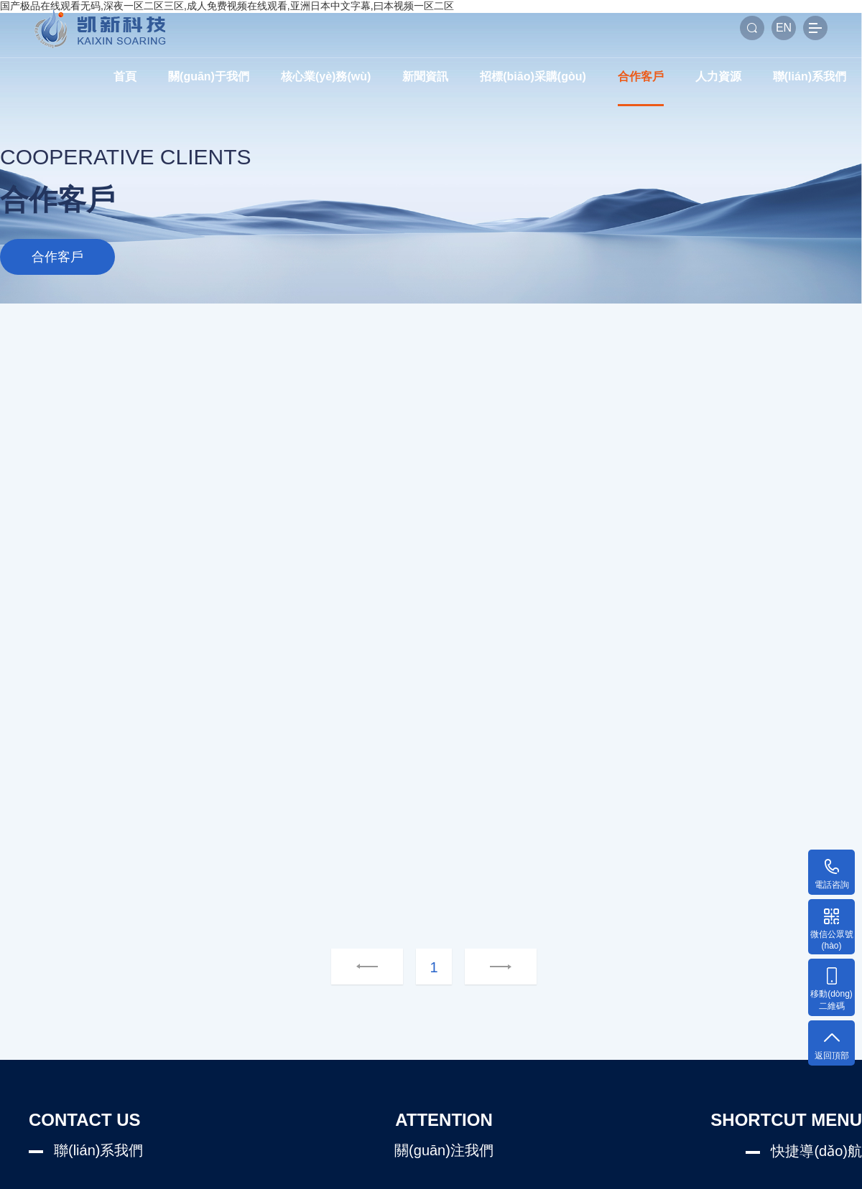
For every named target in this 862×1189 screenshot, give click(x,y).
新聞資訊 (425, 76)
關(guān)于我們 (208, 76)
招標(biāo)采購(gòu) (533, 76)
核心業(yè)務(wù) (326, 76)
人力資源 (718, 76)
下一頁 (482, 967)
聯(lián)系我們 (809, 76)
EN (784, 28)
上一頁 (367, 967)
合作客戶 (641, 76)
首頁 (124, 76)
